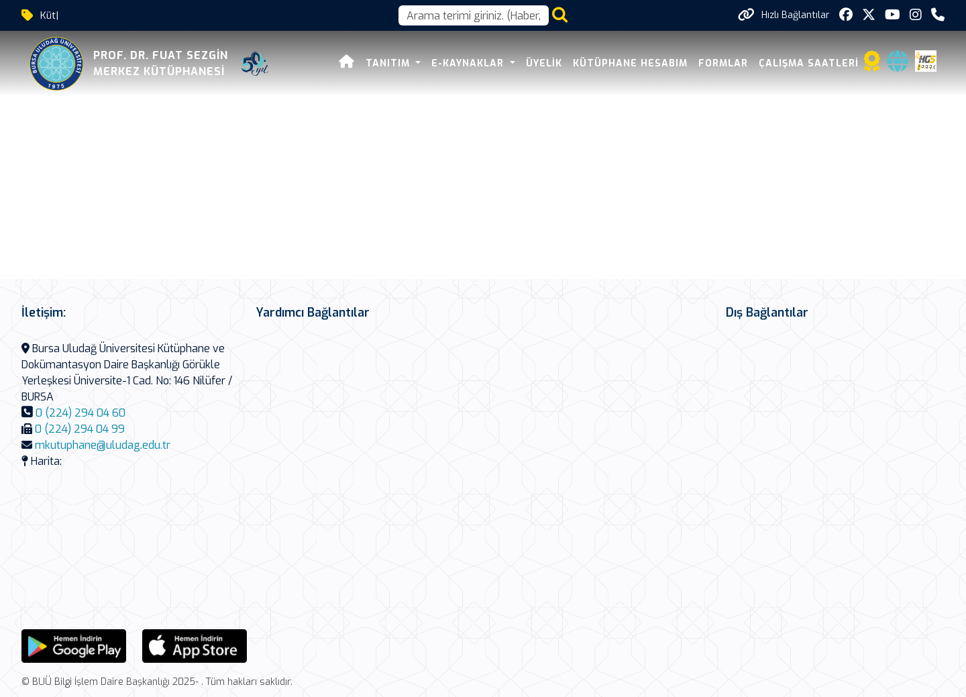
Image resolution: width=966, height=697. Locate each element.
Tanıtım (389, 63)
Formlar (723, 63)
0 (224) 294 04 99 (80, 429)
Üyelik (544, 63)
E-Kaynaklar (469, 63)
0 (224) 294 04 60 (80, 413)
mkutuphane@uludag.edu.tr (102, 445)
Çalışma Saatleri (809, 63)
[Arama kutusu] (473, 15)
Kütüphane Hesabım (630, 63)
